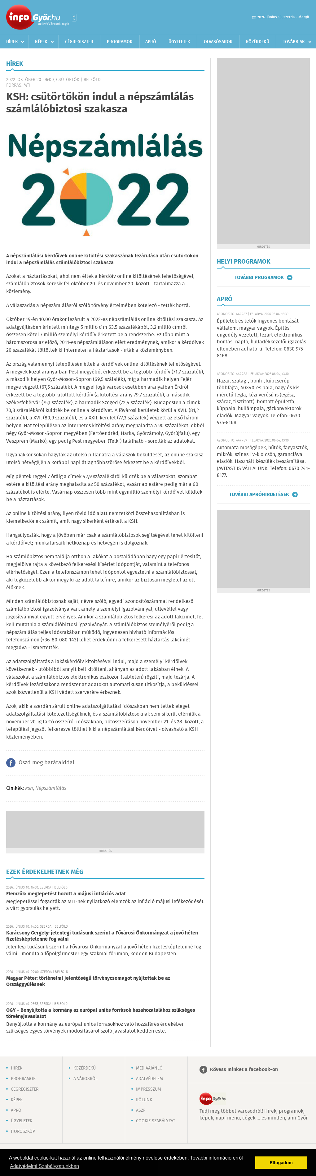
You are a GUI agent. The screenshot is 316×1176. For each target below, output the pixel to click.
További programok (259, 277)
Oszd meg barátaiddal (46, 762)
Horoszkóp (23, 1131)
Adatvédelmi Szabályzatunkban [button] (44, 1166)
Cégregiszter (79, 41)
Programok (120, 41)
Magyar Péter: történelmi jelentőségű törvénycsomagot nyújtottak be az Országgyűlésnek (88, 981)
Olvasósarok (218, 41)
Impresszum (148, 1089)
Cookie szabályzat (155, 1121)
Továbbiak (294, 41)
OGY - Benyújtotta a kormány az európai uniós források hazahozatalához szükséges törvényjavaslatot (100, 1013)
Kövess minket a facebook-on (244, 1070)
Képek (41, 41)
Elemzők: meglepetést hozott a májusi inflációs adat (66, 894)
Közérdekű (257, 41)
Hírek (12, 41)
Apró (150, 41)
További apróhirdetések (259, 494)
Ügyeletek (179, 41)
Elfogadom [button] (281, 1162)
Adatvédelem (149, 1078)
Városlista (74, 18)
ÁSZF (140, 1110)
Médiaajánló (149, 1068)
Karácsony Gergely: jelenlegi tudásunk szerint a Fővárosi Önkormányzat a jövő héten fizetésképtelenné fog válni (102, 936)
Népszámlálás (50, 788)
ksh (29, 788)
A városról (85, 1078)
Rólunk (144, 1100)
